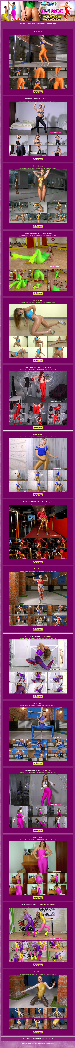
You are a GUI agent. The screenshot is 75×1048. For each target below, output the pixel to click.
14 (31, 1039)
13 (33, 1039)
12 (35, 1039)
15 (29, 1039)
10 (39, 1039)
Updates (23, 24)
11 (37, 1039)
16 (28, 1039)
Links (29, 24)
